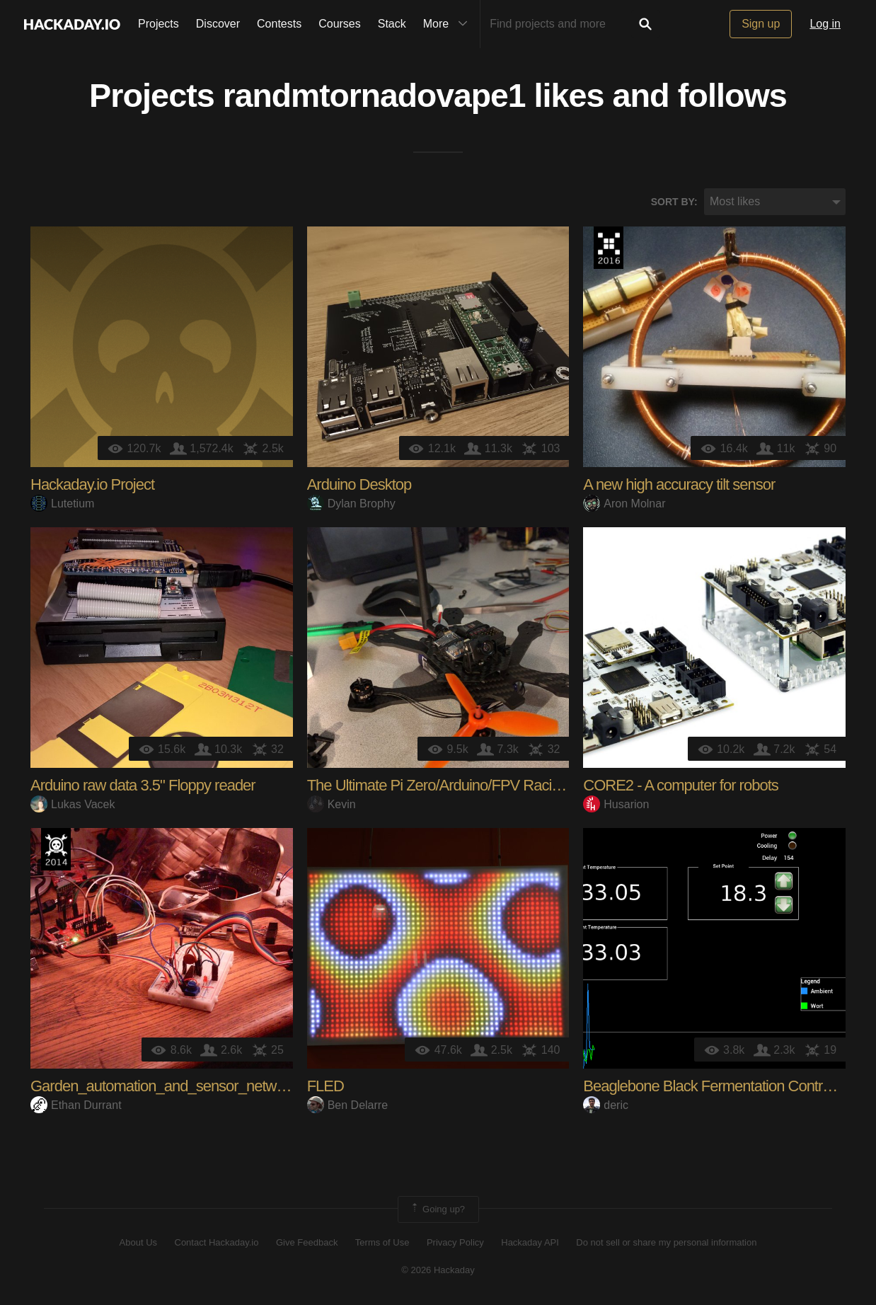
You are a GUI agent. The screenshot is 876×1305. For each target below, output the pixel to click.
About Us (138, 1243)
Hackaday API (530, 1243)
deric (605, 1105)
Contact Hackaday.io (217, 1243)
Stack (392, 24)
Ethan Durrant (76, 1105)
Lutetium (62, 504)
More (448, 24)
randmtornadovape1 (374, 96)
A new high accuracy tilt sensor (679, 485)
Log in (825, 24)
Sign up (761, 24)
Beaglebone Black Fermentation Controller (715, 1087)
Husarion (616, 804)
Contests (279, 24)
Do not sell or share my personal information (666, 1243)
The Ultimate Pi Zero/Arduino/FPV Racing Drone (458, 786)
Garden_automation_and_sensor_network (163, 1087)
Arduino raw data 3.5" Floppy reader (142, 786)
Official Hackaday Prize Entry (56, 850)
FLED (325, 1087)
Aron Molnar (624, 504)
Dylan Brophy (351, 504)
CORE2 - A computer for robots (680, 786)
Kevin (331, 804)
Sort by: (674, 201)
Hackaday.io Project (92, 485)
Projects (158, 24)
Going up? (437, 1210)
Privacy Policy (455, 1243)
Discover (218, 24)
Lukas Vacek (72, 804)
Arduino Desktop (359, 485)
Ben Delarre (347, 1105)
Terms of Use (382, 1243)
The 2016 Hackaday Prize (608, 248)
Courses (339, 24)
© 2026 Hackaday (438, 1270)
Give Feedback (307, 1243)
